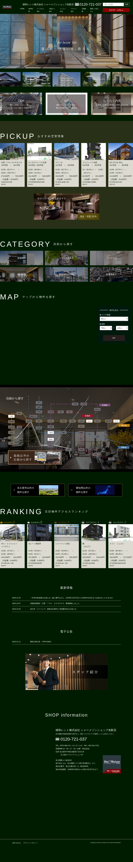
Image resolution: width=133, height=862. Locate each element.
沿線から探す (52, 10)
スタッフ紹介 (74, 10)
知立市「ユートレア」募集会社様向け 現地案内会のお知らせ (53, 609)
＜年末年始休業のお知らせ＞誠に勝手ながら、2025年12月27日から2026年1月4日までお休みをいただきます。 (72, 598)
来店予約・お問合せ (116, 10)
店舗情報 (84, 10)
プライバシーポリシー (30, 843)
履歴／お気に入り (94, 10)
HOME (22, 9)
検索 (126, 4)
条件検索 (30, 10)
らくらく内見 (63, 10)
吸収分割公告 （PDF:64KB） (41, 642)
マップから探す (40, 10)
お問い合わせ (16, 843)
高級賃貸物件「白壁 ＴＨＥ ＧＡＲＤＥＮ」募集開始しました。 (55, 603)
